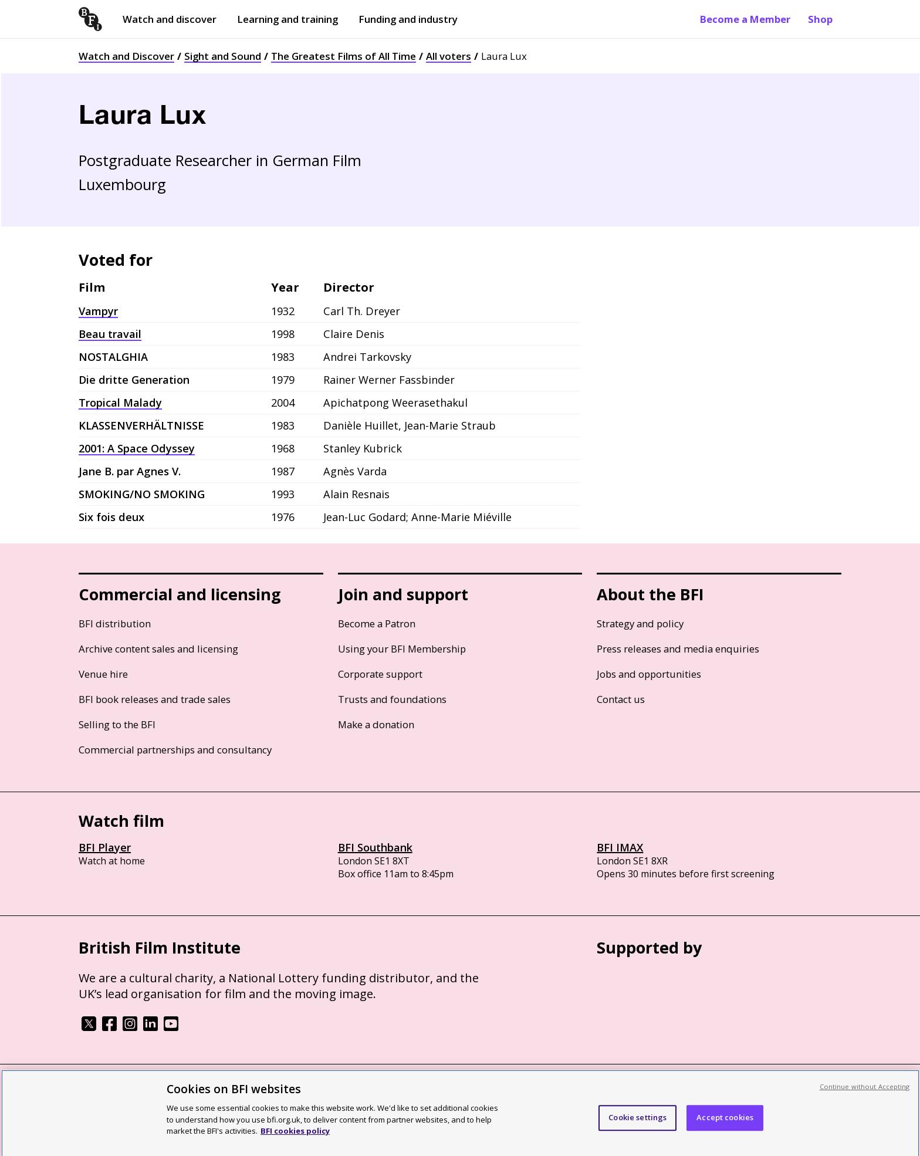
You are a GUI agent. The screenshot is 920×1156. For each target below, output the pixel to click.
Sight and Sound (222, 56)
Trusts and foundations (392, 699)
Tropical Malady (120, 403)
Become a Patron (376, 623)
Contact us (621, 699)
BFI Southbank (375, 847)
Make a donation (376, 724)
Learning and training (287, 19)
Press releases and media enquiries (678, 648)
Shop (820, 19)
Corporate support (380, 674)
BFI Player (105, 847)
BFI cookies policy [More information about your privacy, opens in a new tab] (295, 1142)
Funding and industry (408, 19)
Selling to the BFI (117, 724)
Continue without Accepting (865, 1098)
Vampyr (98, 311)
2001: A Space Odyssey (137, 448)
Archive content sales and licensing (158, 648)
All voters (448, 56)
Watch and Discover (126, 56)
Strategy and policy (640, 623)
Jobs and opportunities (649, 674)
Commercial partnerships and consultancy (175, 749)
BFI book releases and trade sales (155, 699)
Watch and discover (170, 19)
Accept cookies (724, 1129)
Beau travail (110, 334)
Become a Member (745, 19)
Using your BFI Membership (402, 648)
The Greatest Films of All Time (343, 56)
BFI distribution (115, 623)
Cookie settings (637, 1129)
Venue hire (103, 674)
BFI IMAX (620, 847)
